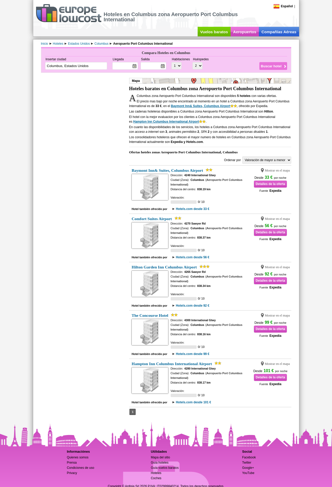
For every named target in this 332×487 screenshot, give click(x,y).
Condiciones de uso (80, 468)
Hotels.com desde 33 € (192, 209)
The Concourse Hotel (150, 315)
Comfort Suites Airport (152, 218)
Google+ (248, 468)
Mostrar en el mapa (277, 170)
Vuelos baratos (214, 32)
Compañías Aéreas (278, 32)
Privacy (72, 473)
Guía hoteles (159, 462)
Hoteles (156, 473)
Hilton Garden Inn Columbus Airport (164, 267)
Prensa (72, 462)
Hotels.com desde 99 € (192, 354)
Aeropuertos (244, 32)
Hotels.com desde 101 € (193, 402)
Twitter (246, 462)
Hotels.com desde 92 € (192, 305)
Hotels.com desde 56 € (192, 257)
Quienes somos (77, 457)
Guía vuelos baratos (164, 468)
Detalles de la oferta (270, 184)
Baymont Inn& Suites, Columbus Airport (200, 106)
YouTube (248, 473)
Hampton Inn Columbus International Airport (166, 121)
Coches (156, 478)
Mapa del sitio (160, 457)
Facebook (249, 457)
